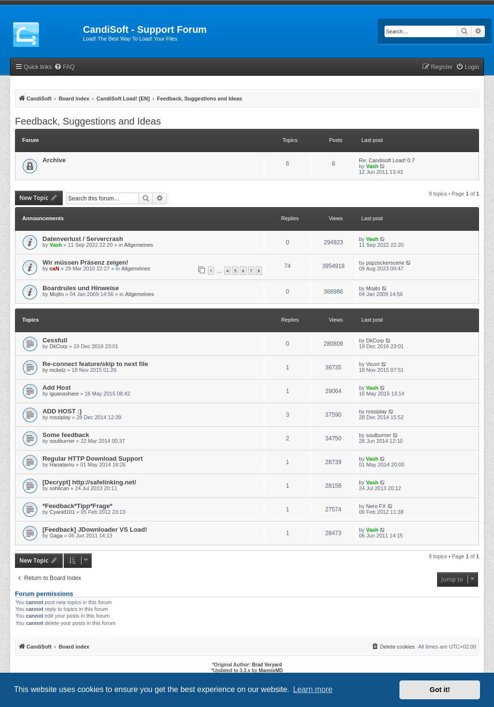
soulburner (62, 441)
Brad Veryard (267, 664)
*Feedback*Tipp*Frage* (77, 505)
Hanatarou (62, 464)
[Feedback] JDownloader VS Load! (94, 529)
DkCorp (59, 346)
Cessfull (54, 340)
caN (54, 268)
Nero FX (376, 506)
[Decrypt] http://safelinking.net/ (89, 482)
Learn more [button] (312, 689)
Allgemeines (138, 245)
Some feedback (65, 434)
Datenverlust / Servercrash (82, 238)
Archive (54, 160)
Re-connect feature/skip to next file (95, 364)
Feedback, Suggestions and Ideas (88, 121)
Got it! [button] (440, 689)
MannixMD (271, 670)
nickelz (58, 370)
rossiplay (60, 417)
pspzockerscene (385, 263)
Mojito (57, 294)
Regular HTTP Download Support (92, 458)
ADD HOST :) (62, 411)
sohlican (59, 488)
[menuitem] (64, 67)
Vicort (373, 364)
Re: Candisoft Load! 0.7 (387, 160)
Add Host (56, 387)
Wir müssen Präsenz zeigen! (85, 262)
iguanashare (64, 393)
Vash (372, 166)
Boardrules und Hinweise (80, 288)
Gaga (56, 535)
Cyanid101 (62, 512)
